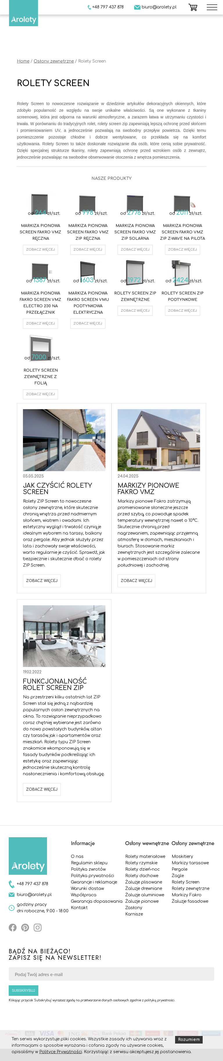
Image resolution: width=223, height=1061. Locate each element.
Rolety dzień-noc (142, 869)
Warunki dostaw (87, 888)
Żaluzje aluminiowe (144, 895)
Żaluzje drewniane (143, 888)
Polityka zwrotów (88, 869)
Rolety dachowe (141, 876)
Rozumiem (189, 1039)
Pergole (179, 869)
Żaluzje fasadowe (190, 901)
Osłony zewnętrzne (54, 61)
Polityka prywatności (92, 876)
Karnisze (134, 914)
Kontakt (79, 908)
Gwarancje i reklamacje (94, 882)
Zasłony (133, 908)
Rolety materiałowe (145, 856)
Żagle (178, 876)
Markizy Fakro (187, 895)
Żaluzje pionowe (142, 901)
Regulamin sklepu (89, 863)
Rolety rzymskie (141, 863)
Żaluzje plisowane (143, 882)
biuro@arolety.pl (34, 895)
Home (23, 61)
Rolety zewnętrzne (190, 888)
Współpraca (83, 895)
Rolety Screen (185, 882)
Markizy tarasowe (190, 863)
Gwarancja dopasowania (97, 901)
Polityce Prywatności (60, 1052)
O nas (77, 856)
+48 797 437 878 (32, 884)
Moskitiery (182, 856)
